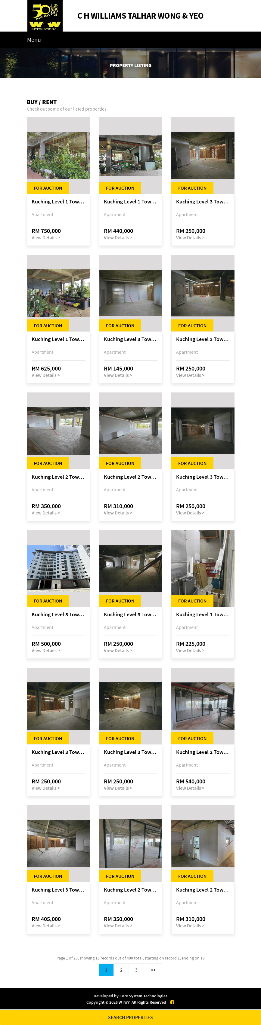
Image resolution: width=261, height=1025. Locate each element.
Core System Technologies (143, 996)
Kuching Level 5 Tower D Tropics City (58, 615)
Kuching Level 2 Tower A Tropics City (58, 477)
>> (153, 970)
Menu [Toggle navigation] (34, 39)
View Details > (46, 237)
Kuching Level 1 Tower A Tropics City (58, 202)
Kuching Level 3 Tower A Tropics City (203, 202)
